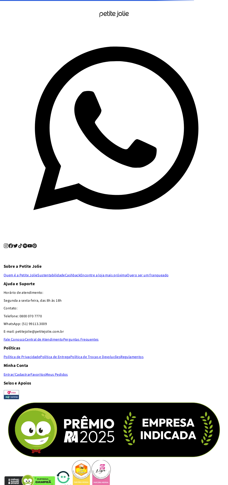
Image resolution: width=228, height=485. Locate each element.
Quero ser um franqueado (147, 275)
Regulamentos (132, 356)
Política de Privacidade (22, 356)
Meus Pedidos (57, 374)
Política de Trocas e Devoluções (95, 356)
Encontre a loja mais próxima (103, 275)
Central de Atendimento (44, 339)
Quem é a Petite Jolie (20, 275)
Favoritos (38, 374)
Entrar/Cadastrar (17, 374)
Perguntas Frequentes (81, 339)
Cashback (72, 275)
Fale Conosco (14, 339)
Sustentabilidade (51, 275)
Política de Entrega (55, 356)
